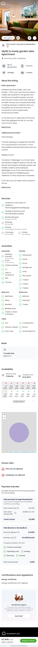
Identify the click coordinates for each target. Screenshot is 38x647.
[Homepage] (3, 3)
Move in (4, 642)
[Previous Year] (5, 401)
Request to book (28, 641)
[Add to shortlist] (34, 38)
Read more (6, 127)
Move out (10, 642)
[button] (4, 414)
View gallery (8, 38)
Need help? (19, 616)
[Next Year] (33, 401)
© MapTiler (16, 452)
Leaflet (9, 452)
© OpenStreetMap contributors (27, 452)
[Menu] (34, 3)
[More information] (8, 46)
